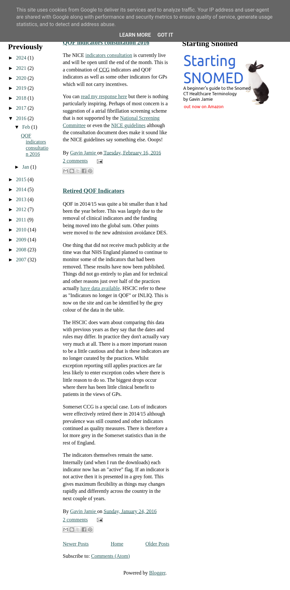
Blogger (157, 573)
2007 (22, 259)
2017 (22, 108)
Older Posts (157, 544)
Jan (26, 167)
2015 (22, 179)
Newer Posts (76, 544)
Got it (165, 35)
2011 (21, 219)
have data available (100, 288)
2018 (22, 98)
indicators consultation (108, 55)
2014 (22, 189)
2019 (22, 88)
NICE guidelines (128, 125)
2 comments (75, 161)
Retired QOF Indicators (93, 190)
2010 (22, 229)
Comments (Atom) (110, 556)
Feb (26, 127)
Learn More (135, 35)
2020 (22, 78)
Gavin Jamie (83, 152)
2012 (22, 209)
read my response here (104, 96)
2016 (22, 118)
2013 (22, 199)
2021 (22, 68)
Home (117, 544)
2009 (22, 239)
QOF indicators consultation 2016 (106, 42)
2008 (22, 249)
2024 (22, 58)
